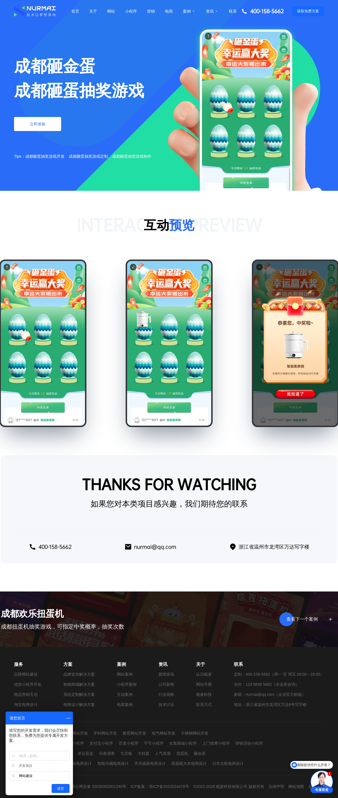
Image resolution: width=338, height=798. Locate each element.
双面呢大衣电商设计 (189, 763)
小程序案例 (127, 684)
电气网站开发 (163, 733)
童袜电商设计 (80, 763)
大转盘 (144, 753)
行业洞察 (166, 694)
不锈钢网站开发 (194, 733)
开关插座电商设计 (150, 763)
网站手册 (204, 684)
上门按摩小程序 (216, 743)
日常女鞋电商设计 (228, 763)
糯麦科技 (204, 694)
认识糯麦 (204, 674)
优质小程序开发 (28, 684)
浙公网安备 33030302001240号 (99, 786)
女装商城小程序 (183, 743)
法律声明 (276, 786)
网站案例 (125, 674)
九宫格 (126, 753)
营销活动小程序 (249, 743)
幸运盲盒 (85, 753)
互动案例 (125, 694)
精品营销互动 (26, 694)
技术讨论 (166, 704)
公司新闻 (166, 684)
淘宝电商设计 (26, 704)
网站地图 (296, 786)
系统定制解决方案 (79, 694)
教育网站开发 (134, 733)
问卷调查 (107, 753)
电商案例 (125, 704)
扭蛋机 (182, 753)
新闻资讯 (166, 674)
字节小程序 (154, 743)
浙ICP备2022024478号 (169, 786)
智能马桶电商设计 (113, 763)
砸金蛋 (200, 753)
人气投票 (163, 753)
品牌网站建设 (26, 674)
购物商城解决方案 (79, 684)
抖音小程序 (74, 743)
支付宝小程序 (101, 743)
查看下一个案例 (308, 619)
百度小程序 (128, 743)
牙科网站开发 (105, 733)
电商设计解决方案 (79, 704)
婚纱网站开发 (76, 733)
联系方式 (204, 704)
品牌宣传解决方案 (79, 674)
